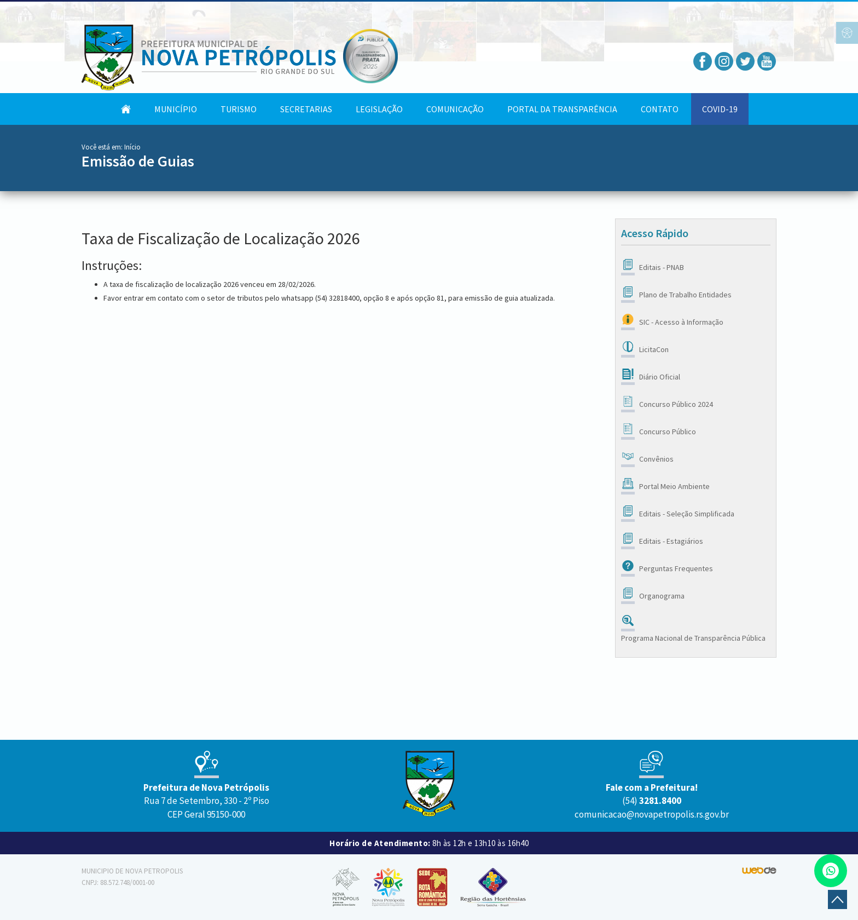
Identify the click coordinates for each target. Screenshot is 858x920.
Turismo (239, 109)
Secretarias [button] (306, 109)
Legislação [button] (379, 109)
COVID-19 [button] (720, 109)
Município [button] (175, 109)
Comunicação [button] (455, 109)
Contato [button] (660, 109)
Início (132, 147)
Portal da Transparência (562, 109)
